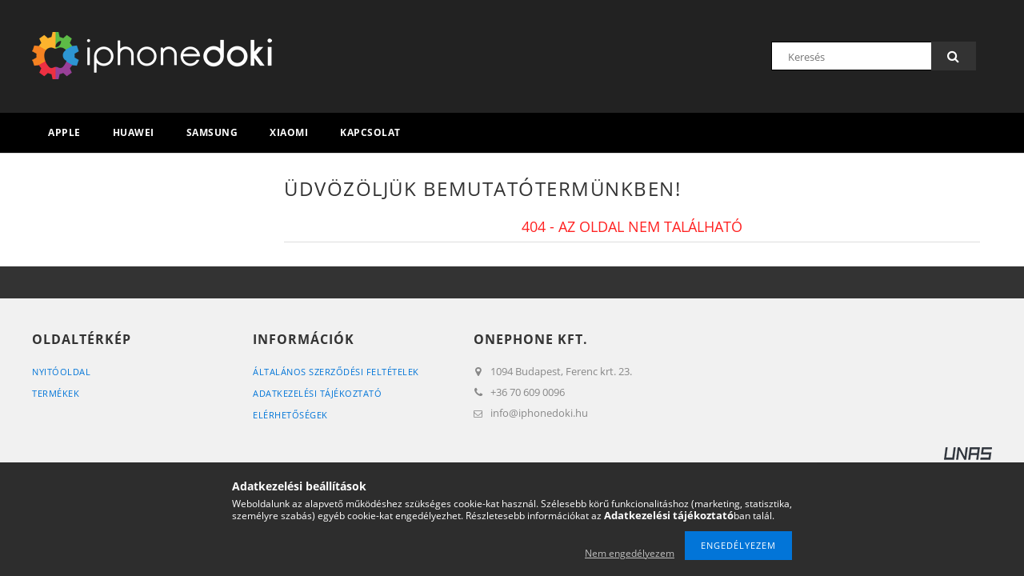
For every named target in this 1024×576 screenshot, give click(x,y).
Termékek (55, 393)
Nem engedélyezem (629, 553)
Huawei (133, 132)
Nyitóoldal (61, 372)
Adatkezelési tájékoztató (317, 393)
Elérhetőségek (290, 415)
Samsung (212, 132)
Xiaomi (289, 132)
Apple (64, 132)
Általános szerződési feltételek (336, 372)
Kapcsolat (370, 132)
